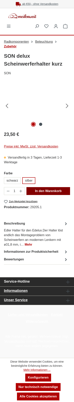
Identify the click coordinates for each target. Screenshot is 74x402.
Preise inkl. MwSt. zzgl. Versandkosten (31, 146)
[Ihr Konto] (56, 26)
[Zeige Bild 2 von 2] (40, 124)
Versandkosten (14, 341)
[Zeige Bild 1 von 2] (33, 124)
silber (29, 180)
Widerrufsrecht (37, 321)
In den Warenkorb (48, 191)
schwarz (12, 180)
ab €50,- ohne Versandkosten (37, 4)
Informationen (16, 291)
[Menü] (8, 26)
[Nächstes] (67, 105)
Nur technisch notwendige (38, 387)
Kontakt (57, 314)
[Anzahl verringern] (8, 191)
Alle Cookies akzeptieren (38, 396)
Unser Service (16, 300)
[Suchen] (37, 26)
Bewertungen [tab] (36, 259)
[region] (37, 106)
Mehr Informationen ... (37, 369)
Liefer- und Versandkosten (28, 314)
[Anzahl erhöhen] (21, 191)
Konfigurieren (38, 377)
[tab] (36, 234)
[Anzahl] (14, 191)
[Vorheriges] (7, 105)
